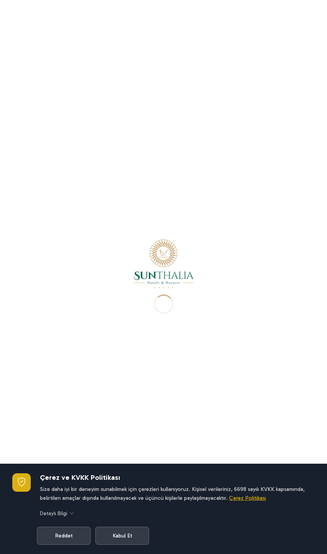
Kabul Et (122, 535)
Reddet (64, 535)
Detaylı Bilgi (57, 513)
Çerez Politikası (247, 497)
